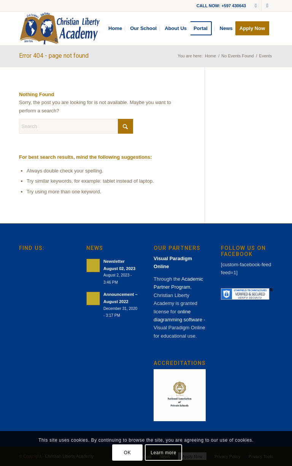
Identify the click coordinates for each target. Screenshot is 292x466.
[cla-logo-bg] (59, 28)
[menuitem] (115, 28)
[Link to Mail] (255, 5)
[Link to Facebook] (267, 5)
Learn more (163, 452)
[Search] (76, 126)
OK (127, 452)
